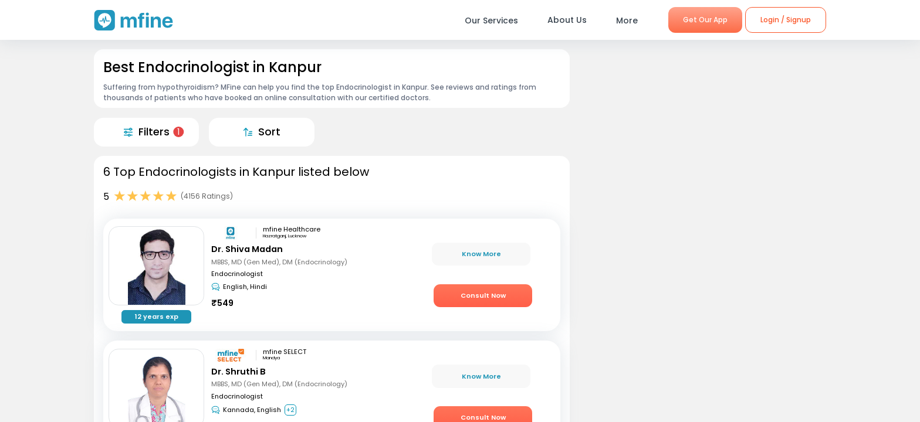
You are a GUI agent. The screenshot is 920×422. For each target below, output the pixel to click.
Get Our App (705, 20)
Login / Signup (785, 20)
